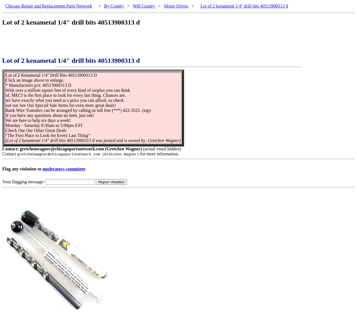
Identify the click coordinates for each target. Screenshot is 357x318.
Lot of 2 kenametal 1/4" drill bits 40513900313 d (244, 6)
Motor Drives (176, 6)
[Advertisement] (103, 44)
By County (114, 6)
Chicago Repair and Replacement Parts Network (48, 6)
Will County (144, 6)
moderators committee (63, 169)
